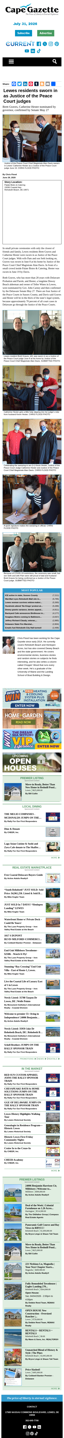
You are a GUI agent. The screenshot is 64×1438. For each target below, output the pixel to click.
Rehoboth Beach (32, 1231)
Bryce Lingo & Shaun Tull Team (43, 1234)
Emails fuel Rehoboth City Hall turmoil (23, 628)
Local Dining (31, 806)
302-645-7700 (32, 1420)
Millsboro (29, 1192)
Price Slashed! (32, 1369)
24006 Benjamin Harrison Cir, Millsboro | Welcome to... (41, 1187)
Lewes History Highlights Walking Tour (22, 1115)
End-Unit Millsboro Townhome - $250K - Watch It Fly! (21, 952)
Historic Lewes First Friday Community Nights (18, 1138)
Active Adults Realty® (17, 878)
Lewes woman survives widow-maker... (23, 602)
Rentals (52, 1059)
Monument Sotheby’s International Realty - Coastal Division (22, 1006)
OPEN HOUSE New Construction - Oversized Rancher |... (38, 1313)
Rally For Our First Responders (22, 821)
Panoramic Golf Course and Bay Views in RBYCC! (42, 1226)
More (54, 857)
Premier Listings (32, 1179)
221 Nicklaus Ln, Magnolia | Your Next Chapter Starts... (40, 1265)
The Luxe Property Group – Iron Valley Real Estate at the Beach (20, 928)
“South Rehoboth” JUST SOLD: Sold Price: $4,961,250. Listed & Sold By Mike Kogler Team (23, 891)
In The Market (32, 1068)
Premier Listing (32, 778)
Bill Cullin (33, 793)
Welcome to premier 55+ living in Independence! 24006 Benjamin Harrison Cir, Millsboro (21, 1016)
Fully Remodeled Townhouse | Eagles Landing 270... (40, 1285)
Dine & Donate (12, 829)
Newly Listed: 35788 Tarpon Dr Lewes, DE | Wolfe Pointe (20, 999)
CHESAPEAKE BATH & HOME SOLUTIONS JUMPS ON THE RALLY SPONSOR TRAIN (21, 1091)
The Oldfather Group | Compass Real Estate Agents (42, 1216)
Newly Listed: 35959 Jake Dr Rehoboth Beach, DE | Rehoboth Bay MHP (23, 1030)
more (54, 1170)
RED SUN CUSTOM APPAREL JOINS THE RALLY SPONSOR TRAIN (21, 1077)
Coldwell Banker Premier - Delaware (24, 943)
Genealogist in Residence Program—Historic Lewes (23, 1127)
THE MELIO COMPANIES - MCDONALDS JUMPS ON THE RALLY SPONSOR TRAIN (21, 816)
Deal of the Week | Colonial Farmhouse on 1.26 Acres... (39, 1207)
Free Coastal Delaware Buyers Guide (23, 875)
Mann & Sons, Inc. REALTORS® (44, 1339)
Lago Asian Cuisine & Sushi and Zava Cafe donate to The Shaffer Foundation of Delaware (21, 845)
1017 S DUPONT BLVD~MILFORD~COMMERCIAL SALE (23, 937)
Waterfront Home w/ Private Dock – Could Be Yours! (23, 921)
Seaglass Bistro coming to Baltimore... (23, 617)
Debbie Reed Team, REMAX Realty (40, 1304)
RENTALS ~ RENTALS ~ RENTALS (39, 1332)
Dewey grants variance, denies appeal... (24, 609)
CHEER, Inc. (13, 832)
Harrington (29, 1211)
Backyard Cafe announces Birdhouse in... (25, 613)
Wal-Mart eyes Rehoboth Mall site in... (23, 599)
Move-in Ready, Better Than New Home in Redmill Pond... (40, 786)
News (41, 1059)
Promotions (27, 1059)
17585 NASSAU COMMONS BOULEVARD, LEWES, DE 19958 (32, 1413)
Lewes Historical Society (19, 1120)
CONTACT (32, 1407)
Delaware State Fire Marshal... (19, 624)
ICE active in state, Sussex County (21, 595)
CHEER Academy (13, 1159)
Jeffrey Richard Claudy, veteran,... (21, 620)
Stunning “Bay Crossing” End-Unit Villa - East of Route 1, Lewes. (22, 968)
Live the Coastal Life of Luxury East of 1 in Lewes (23, 983)
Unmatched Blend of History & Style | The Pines (41, 1351)
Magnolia (29, 1270)
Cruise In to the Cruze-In (17, 1148)
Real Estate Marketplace (32, 867)
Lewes (28, 790)
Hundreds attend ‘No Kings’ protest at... (23, 606)
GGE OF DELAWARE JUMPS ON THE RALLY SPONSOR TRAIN (22, 1104)
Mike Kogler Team (15, 897)
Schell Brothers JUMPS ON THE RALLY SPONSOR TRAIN (21, 1046)
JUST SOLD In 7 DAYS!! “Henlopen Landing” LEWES (23, 906)
